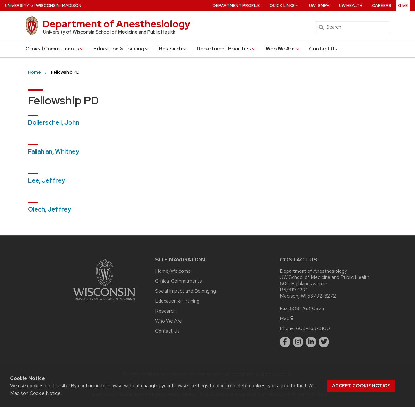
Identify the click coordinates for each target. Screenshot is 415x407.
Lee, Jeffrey (46, 180)
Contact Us (323, 48)
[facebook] (285, 342)
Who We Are (283, 48)
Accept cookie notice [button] (361, 386)
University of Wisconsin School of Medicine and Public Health (109, 32)
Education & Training (121, 48)
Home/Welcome (173, 271)
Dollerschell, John (53, 122)
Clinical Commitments (55, 48)
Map (287, 318)
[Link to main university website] (104, 301)
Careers (381, 5)
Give (403, 5)
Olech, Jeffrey (49, 209)
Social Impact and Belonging (185, 291)
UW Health (350, 5)
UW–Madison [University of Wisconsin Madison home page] (43, 5)
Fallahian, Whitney (53, 151)
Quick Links (285, 5)
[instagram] (298, 342)
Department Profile (236, 5)
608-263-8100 (313, 328)
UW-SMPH (319, 5)
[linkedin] (311, 342)
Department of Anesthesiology (116, 24)
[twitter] (324, 342)
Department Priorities (226, 48)
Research (173, 48)
